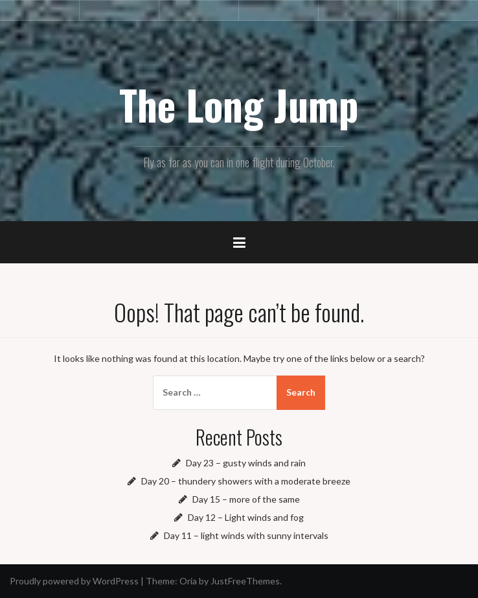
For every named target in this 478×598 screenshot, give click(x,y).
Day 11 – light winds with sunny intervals (246, 535)
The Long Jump (239, 104)
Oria (188, 580)
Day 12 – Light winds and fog (246, 517)
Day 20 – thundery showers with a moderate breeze (245, 480)
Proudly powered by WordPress (74, 580)
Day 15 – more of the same (246, 499)
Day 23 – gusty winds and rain (246, 462)
